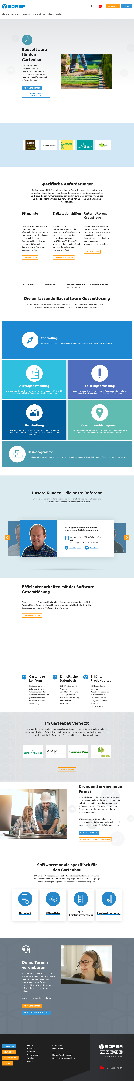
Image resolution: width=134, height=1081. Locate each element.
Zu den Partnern (67, 769)
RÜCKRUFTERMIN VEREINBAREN (36, 1012)
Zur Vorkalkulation (64, 257)
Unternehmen (39, 14)
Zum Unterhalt (92, 251)
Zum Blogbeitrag (75, 548)
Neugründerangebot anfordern (95, 839)
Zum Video (94, 548)
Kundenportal (10, 1057)
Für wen (5, 14)
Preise (59, 14)
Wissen (51, 14)
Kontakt (126, 6)
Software (26, 14)
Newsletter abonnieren (62, 1055)
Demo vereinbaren (32, 88)
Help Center (113, 6)
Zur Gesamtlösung (32, 615)
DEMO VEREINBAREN (32, 1006)
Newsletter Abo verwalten (63, 1058)
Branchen (15, 14)
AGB (54, 1052)
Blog (102, 1052)
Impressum (57, 1045)
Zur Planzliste (30, 257)
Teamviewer (9, 1046)
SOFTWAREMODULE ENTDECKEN (36, 94)
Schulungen (32, 1058)
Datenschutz (57, 1048)
